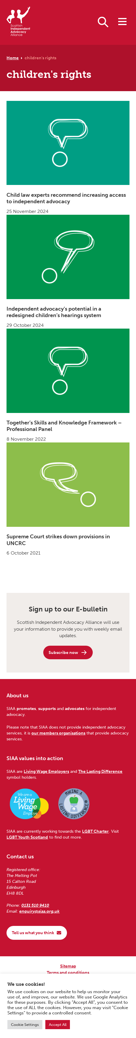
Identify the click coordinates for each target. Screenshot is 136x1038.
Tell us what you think (37, 932)
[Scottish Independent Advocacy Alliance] (18, 22)
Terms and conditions (68, 972)
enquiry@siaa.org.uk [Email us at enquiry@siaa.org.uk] (39, 911)
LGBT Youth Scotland (27, 837)
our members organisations (58, 733)
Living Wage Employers (46, 771)
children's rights (40, 57)
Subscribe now (68, 652)
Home (13, 57)
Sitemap (68, 966)
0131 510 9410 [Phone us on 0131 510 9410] (35, 905)
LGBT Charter (95, 831)
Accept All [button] (57, 1024)
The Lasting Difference (100, 771)
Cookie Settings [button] (25, 1024)
